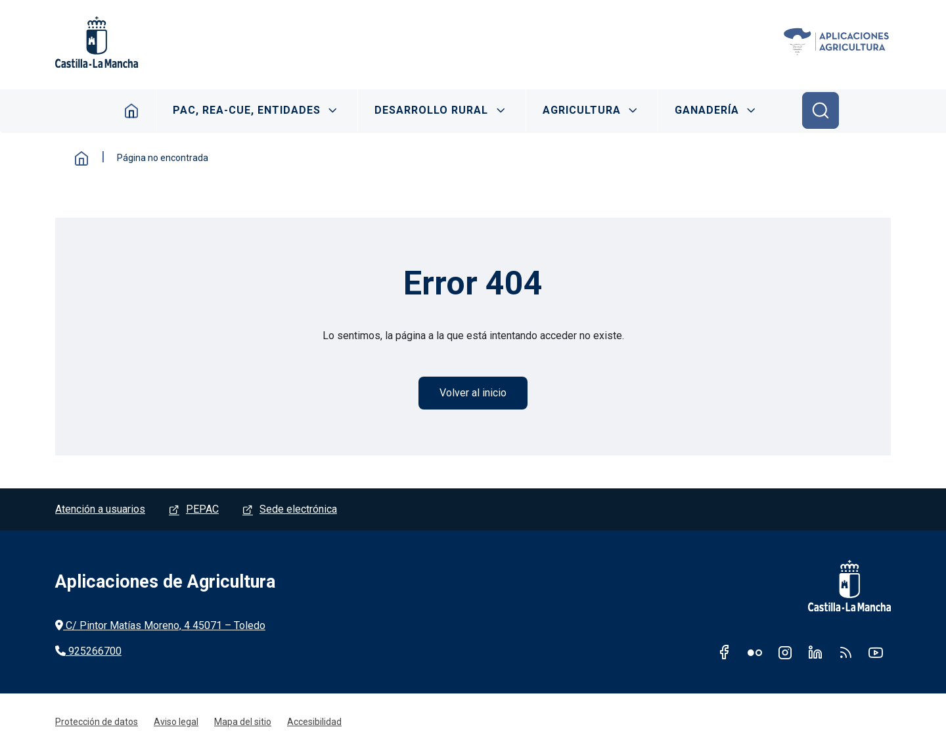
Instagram (785, 652)
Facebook (725, 652)
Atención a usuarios (100, 509)
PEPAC (202, 509)
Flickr (755, 652)
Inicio (131, 110)
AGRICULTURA (582, 110)
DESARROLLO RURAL (431, 110)
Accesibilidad (314, 721)
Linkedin (815, 652)
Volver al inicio (473, 393)
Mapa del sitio (242, 721)
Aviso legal (176, 721)
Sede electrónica (298, 509)
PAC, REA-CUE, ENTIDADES (247, 110)
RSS (845, 652)
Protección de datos (96, 721)
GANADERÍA (707, 110)
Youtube (876, 652)
